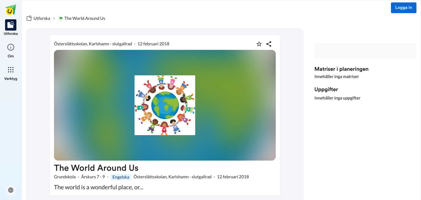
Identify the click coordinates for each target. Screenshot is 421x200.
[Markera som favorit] (259, 44)
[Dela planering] (269, 44)
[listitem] (11, 27)
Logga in (403, 8)
